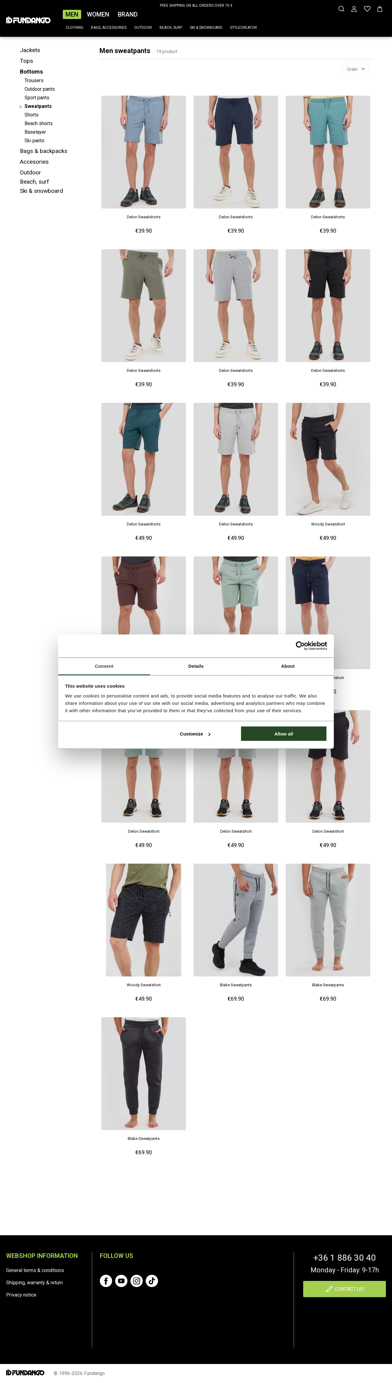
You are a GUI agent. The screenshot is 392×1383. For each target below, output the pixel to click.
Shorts (31, 115)
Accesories (34, 161)
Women (98, 14)
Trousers (33, 80)
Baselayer (35, 132)
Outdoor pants (39, 89)
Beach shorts (38, 123)
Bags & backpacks (43, 151)
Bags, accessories (108, 27)
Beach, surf (171, 27)
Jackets (30, 50)
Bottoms (31, 71)
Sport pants (36, 98)
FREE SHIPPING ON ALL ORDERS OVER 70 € (196, 5)
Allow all (283, 733)
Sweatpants (38, 106)
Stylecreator (243, 27)
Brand (128, 14)
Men (72, 14)
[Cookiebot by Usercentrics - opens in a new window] (300, 646)
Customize (195, 733)
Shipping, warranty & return (34, 1283)
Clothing (74, 27)
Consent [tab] (104, 665)
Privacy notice (21, 1295)
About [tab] (288, 665)
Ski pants (34, 140)
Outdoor (143, 27)
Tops (26, 60)
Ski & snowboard (206, 27)
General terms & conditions (35, 1270)
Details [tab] (196, 665)
